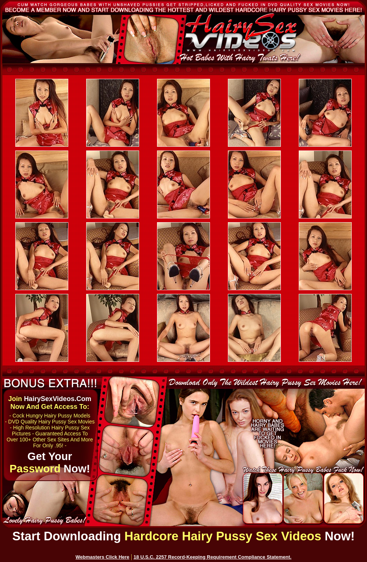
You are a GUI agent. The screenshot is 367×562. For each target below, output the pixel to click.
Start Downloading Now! (183, 536)
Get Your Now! (50, 462)
